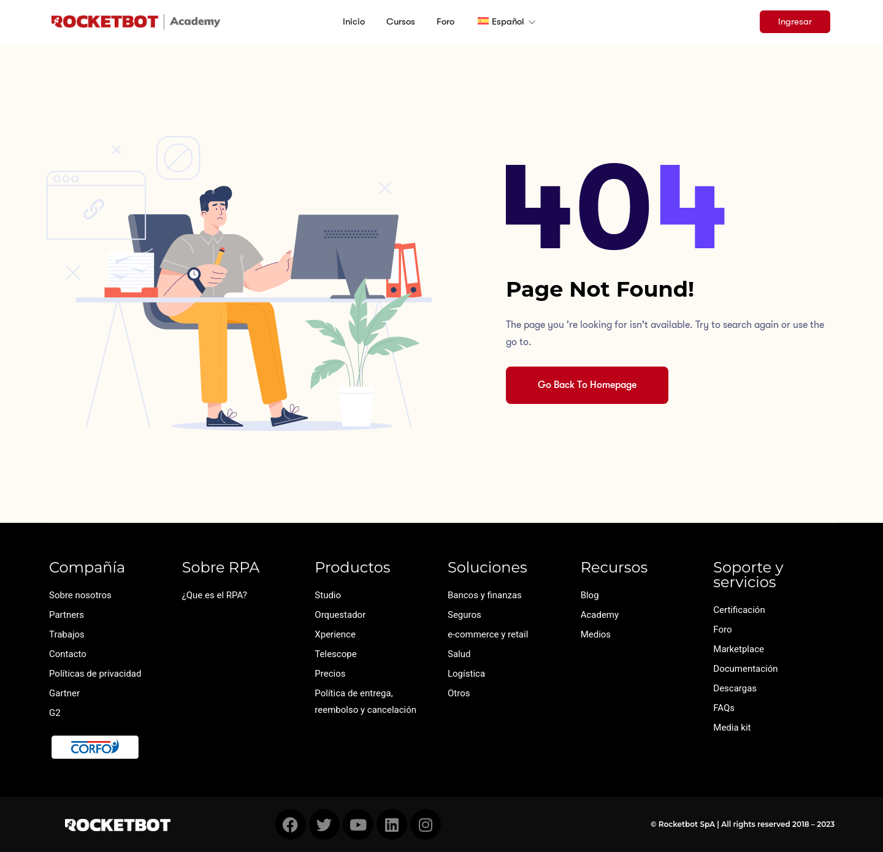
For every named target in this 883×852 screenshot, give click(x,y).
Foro (445, 21)
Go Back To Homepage (587, 384)
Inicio (354, 21)
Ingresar (795, 21)
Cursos (400, 21)
